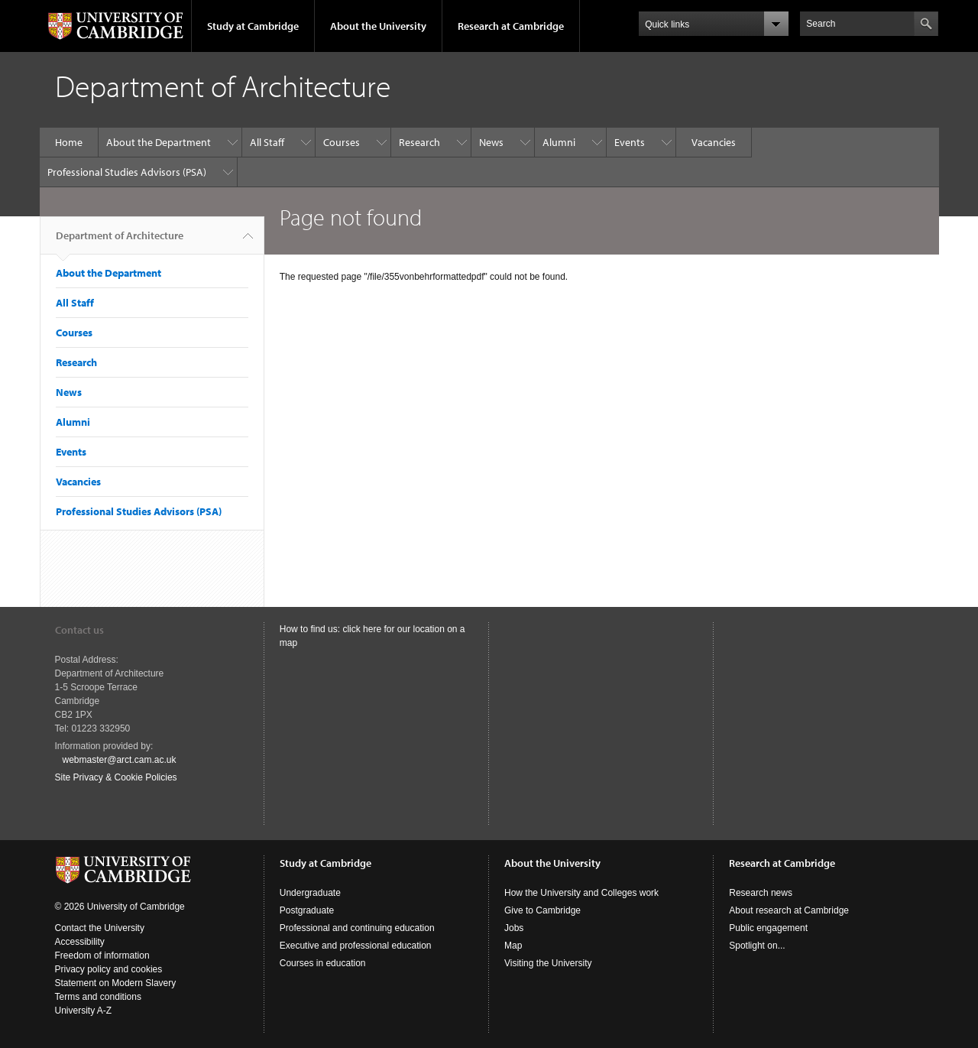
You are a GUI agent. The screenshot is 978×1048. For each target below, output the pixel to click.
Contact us (79, 630)
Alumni (558, 142)
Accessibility (80, 941)
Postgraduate (307, 910)
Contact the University (99, 928)
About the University (378, 26)
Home (69, 142)
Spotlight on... (757, 945)
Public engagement (768, 928)
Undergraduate (310, 892)
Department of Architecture (119, 242)
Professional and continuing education (357, 928)
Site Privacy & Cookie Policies (116, 777)
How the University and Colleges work (581, 892)
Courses (341, 142)
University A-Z (83, 1010)
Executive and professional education (356, 945)
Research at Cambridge (511, 26)
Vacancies (713, 142)
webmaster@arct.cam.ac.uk (119, 759)
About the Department (158, 142)
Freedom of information (102, 955)
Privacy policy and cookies (109, 969)
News (491, 142)
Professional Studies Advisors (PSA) (126, 172)
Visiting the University (548, 963)
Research (419, 142)
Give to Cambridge (542, 910)
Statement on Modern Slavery (115, 983)
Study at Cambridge (253, 26)
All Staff (267, 142)
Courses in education (323, 963)
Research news (760, 892)
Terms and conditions (98, 996)
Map (513, 945)
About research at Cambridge (789, 910)
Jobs (513, 928)
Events (629, 142)
